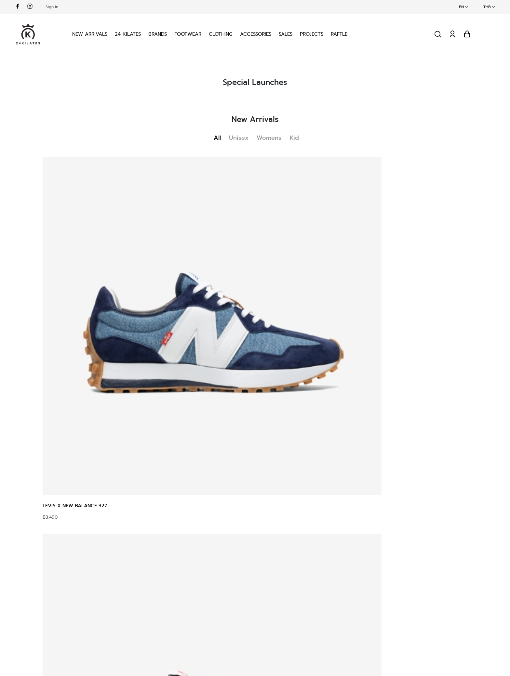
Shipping (158, 579)
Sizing (155, 590)
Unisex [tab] (238, 128)
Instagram (404, 579)
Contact (239, 579)
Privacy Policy (327, 579)
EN (431, 7)
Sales (310, 30)
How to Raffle (164, 567)
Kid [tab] (303, 128)
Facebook (404, 567)
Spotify (400, 602)
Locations (241, 590)
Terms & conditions (334, 567)
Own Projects (245, 602)
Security (320, 590)
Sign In (81, 7)
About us (241, 567)
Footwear (212, 30)
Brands (182, 30)
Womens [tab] (274, 128)
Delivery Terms (165, 602)
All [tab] (212, 128)
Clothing (245, 30)
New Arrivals (114, 30)
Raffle (363, 30)
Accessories (280, 30)
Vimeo (399, 590)
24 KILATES (152, 30)
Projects (336, 30)
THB (457, 7)
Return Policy (163, 614)
